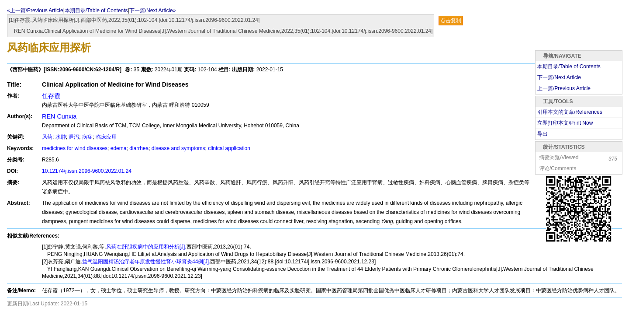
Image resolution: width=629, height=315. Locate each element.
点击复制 (450, 21)
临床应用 (106, 137)
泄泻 (74, 137)
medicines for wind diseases (74, 148)
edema (119, 148)
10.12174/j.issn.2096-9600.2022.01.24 (86, 171)
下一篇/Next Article (559, 77)
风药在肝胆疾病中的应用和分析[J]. (146, 247)
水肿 (60, 137)
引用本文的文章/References (569, 112)
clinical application (229, 148)
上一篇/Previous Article (564, 88)
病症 (87, 137)
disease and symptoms (178, 148)
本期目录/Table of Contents (96, 10)
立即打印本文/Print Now (565, 123)
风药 (47, 137)
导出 (542, 134)
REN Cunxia (59, 116)
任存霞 (51, 95)
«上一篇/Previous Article (35, 10)
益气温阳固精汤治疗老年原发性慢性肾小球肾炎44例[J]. (146, 262)
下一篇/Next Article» (152, 10)
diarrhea (139, 148)
